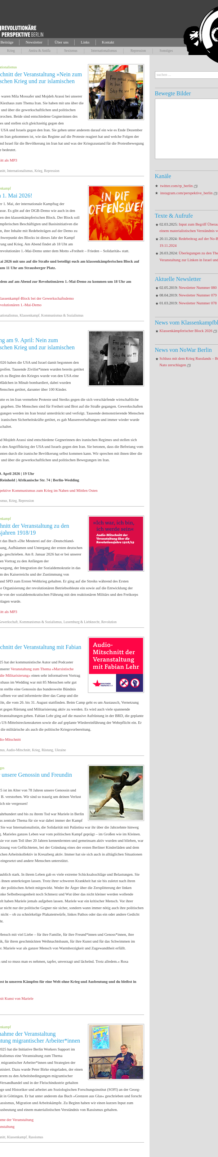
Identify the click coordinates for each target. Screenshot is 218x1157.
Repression (138, 51)
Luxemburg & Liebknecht (81, 622)
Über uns (61, 42)
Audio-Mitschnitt (18, 750)
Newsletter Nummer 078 (198, 303)
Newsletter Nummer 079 (198, 295)
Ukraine (60, 750)
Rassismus (35, 1137)
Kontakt (108, 42)
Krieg (11, 51)
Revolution (109, 622)
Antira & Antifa (39, 51)
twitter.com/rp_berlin (176, 186)
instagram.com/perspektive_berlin (186, 193)
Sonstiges (166, 51)
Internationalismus (104, 51)
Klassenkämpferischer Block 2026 (186, 331)
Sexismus (70, 51)
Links (85, 42)
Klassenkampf (30, 315)
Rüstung (47, 750)
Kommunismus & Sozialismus (62, 315)
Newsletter (34, 42)
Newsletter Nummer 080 (198, 288)
